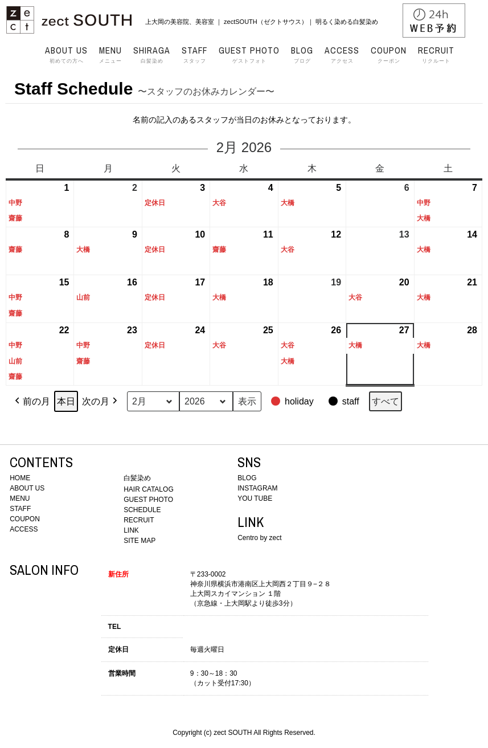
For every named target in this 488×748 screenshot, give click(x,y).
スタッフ (194, 55)
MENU (20, 498)
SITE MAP (139, 541)
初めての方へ (66, 55)
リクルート (436, 55)
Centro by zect (259, 538)
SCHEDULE (142, 510)
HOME (20, 478)
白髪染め (151, 55)
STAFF (20, 509)
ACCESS (24, 529)
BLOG (246, 478)
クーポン (389, 55)
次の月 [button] (101, 402)
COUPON (25, 519)
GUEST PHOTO (148, 500)
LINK (131, 530)
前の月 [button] (31, 402)
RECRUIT (139, 520)
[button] (293, 401)
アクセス (342, 55)
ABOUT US (27, 488)
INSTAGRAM (257, 488)
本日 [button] (66, 401)
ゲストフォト (249, 55)
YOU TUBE (254, 498)
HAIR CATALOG (149, 489)
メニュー (110, 55)
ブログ (302, 55)
